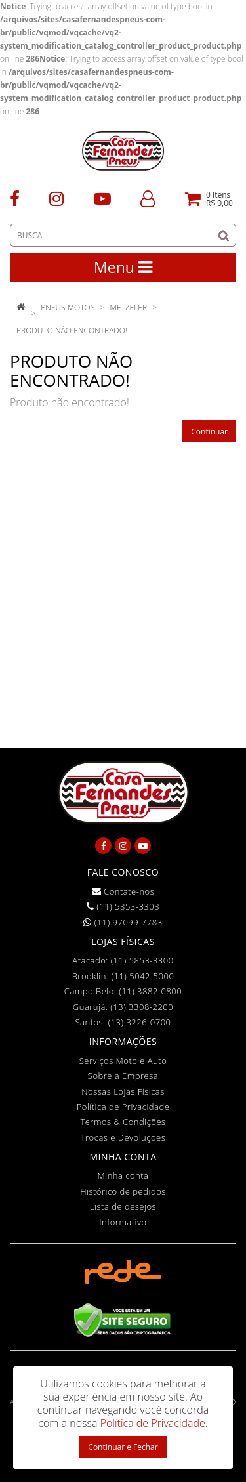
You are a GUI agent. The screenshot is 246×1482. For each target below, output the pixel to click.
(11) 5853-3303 (123, 906)
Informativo (122, 1222)
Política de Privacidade (123, 1106)
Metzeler (128, 307)
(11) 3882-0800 (150, 991)
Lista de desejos (123, 1206)
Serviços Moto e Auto (123, 1061)
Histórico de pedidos (123, 1191)
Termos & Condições (122, 1122)
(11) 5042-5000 (142, 976)
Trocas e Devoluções (123, 1137)
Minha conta (123, 1175)
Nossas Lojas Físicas (123, 1091)
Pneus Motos (67, 307)
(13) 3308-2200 (141, 1007)
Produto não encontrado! (71, 330)
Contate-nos (123, 891)
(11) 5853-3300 (142, 960)
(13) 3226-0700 (139, 1022)
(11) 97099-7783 (122, 922)
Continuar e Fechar (122, 1446)
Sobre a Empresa (123, 1076)
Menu (123, 267)
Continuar (209, 431)
